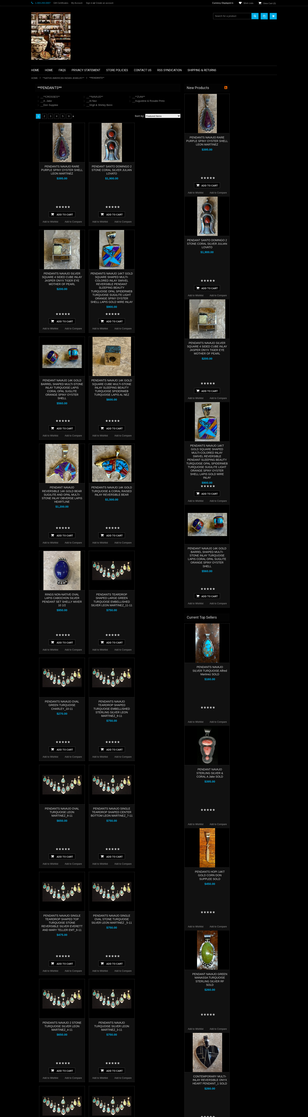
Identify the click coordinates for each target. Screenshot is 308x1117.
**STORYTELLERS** (45, 216)
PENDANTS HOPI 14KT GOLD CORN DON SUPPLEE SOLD (257, 875)
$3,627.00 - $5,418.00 (44, 254)
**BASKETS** (41, 103)
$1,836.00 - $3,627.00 (44, 247)
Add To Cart (109, 214)
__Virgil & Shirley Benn (147, 105)
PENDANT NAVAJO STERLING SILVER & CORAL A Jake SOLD (257, 773)
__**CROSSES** (97, 96)
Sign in (89, 3)
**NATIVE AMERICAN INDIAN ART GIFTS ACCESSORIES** (52, 158)
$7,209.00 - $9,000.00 (44, 267)
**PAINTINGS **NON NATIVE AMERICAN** (49, 112)
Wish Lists (248, 3)
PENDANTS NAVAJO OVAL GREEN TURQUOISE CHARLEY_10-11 (109, 705)
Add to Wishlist (97, 221)
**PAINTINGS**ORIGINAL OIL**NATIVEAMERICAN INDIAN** (52, 178)
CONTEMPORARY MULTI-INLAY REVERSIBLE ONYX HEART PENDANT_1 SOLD (257, 1080)
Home (34, 78)
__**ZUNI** (185, 96)
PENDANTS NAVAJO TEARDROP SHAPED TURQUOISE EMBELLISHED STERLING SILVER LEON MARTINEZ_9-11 (159, 708)
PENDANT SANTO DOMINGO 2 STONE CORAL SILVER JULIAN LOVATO (159, 170)
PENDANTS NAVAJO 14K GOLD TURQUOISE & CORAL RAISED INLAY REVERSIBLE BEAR (158, 491)
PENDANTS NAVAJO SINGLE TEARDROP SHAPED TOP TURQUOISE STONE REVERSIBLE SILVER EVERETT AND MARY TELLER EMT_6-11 (109, 923)
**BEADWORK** (42, 120)
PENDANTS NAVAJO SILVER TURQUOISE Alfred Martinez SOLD (257, 670)
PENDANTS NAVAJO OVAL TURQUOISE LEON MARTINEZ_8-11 (109, 812)
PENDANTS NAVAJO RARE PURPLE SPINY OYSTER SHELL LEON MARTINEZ (109, 170)
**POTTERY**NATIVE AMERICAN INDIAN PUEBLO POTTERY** (52, 208)
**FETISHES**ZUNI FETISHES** (51, 143)
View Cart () (269, 3)
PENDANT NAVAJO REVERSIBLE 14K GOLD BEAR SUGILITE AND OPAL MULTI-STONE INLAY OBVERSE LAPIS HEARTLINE (109, 494)
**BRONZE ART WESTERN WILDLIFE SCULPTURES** (54, 128)
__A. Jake (93, 100)
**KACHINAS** (41, 150)
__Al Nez (139, 100)
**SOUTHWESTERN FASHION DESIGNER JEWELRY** (50, 198)
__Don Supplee (96, 105)
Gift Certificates (60, 3)
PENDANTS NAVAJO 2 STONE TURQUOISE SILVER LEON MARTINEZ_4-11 (109, 1026)
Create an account (104, 3)
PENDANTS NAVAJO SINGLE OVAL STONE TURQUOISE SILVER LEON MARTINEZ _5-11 (159, 919)
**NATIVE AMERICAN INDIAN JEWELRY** (63, 78)
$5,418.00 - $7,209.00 (44, 261)
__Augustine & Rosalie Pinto (195, 100)
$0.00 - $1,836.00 (42, 241)
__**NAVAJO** (142, 96)
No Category (40, 223)
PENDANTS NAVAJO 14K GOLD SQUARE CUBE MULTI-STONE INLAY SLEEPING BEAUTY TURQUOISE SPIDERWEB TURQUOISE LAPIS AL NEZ (158, 387)
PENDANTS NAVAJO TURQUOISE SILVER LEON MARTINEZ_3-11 (158, 1026)
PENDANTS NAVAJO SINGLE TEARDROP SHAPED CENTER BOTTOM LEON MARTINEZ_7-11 (159, 812)
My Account (76, 3)
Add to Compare (120, 221)
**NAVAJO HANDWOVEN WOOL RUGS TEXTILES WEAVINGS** (55, 188)
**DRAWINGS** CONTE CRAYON (52, 136)
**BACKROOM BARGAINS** (49, 96)
